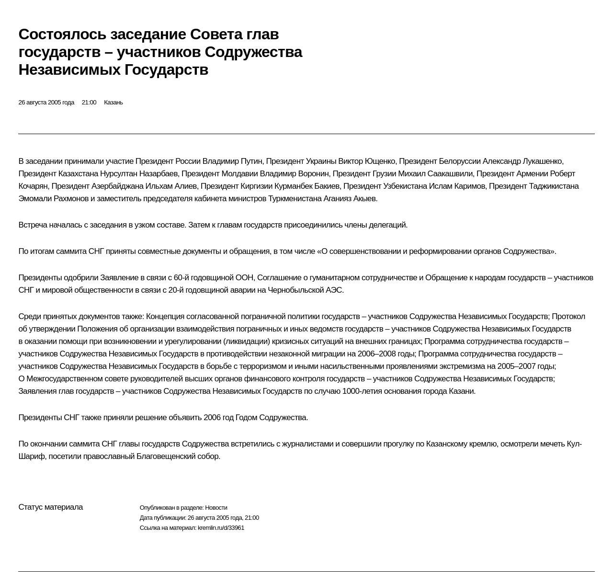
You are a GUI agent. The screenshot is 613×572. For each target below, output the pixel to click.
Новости (216, 507)
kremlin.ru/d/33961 (221, 527)
